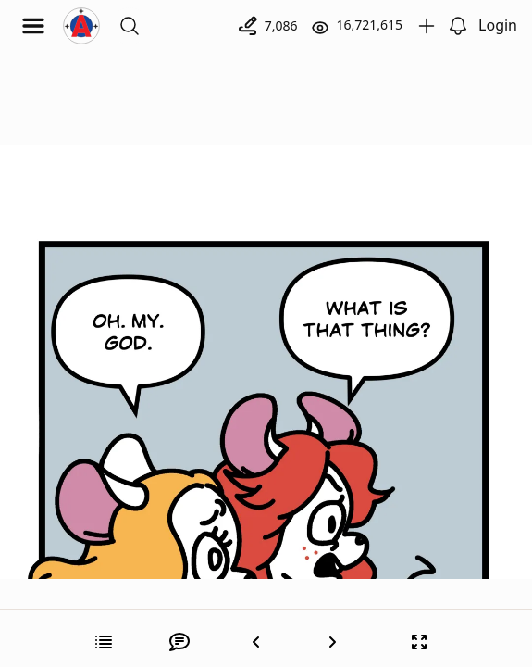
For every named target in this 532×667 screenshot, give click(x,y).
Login (497, 25)
